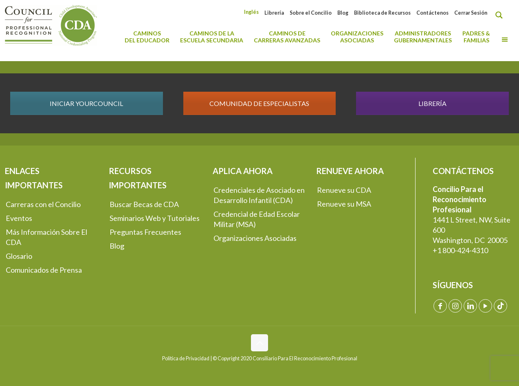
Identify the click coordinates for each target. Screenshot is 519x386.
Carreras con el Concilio (43, 204)
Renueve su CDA (344, 189)
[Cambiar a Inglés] (251, 12)
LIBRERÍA (432, 103)
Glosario (19, 255)
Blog (342, 13)
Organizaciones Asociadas (255, 238)
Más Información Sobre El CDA (46, 237)
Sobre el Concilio (311, 13)
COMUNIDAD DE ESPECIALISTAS (259, 103)
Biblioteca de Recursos (382, 13)
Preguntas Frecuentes (145, 231)
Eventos (19, 218)
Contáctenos (432, 13)
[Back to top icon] (259, 342)
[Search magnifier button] (501, 15)
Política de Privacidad (185, 358)
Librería (274, 13)
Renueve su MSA (344, 203)
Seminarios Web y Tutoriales (155, 218)
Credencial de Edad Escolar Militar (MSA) (256, 219)
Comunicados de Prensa (44, 269)
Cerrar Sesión (470, 13)
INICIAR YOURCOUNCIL (86, 103)
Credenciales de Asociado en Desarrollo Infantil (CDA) (259, 195)
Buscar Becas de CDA (144, 204)
